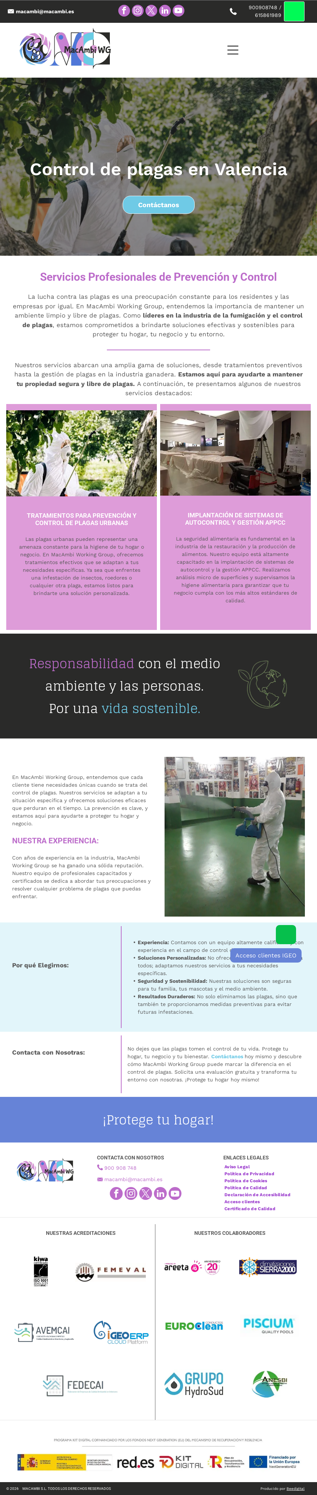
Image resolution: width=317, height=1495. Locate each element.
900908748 (263, 7)
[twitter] (151, 11)
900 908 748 (120, 1168)
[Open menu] (218, 50)
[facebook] (124, 11)
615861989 (268, 15)
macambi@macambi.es (133, 1179)
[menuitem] (239, 1165)
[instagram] (138, 11)
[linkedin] (165, 11)
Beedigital (296, 1489)
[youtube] (178, 11)
